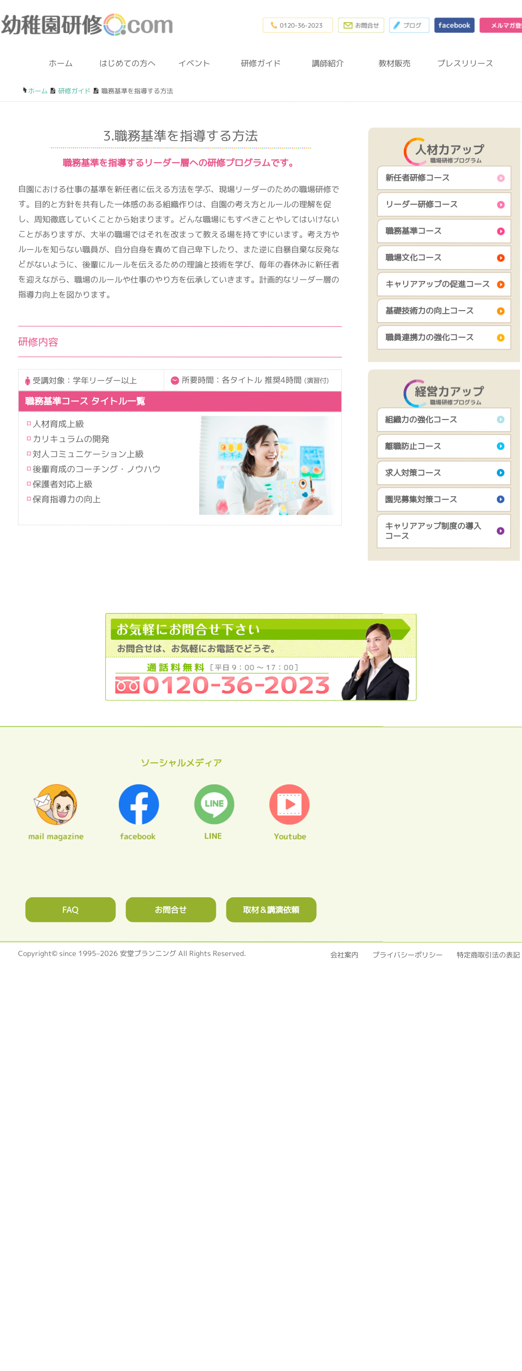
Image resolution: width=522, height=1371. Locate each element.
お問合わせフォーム (361, 25)
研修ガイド (261, 63)
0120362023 (261, 657)
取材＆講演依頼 (271, 909)
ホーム (61, 63)
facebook (454, 25)
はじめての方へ (127, 63)
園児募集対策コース (421, 499)
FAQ (70, 909)
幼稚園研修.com (89, 25)
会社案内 (344, 954)
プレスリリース (461, 63)
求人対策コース (413, 473)
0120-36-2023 (298, 25)
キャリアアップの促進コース (437, 284)
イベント (194, 63)
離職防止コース (413, 446)
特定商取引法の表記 (488, 954)
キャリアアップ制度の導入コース (433, 531)
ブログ (409, 25)
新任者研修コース (417, 178)
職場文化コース (413, 257)
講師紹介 (328, 63)
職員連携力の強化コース (429, 337)
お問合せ (171, 909)
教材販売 (394, 63)
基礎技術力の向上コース (429, 311)
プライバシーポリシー (407, 954)
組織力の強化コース (421, 420)
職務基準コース (413, 231)
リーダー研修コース (421, 204)
